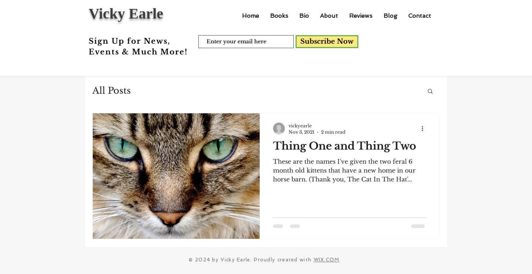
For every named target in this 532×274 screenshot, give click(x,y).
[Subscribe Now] (327, 41)
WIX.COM (327, 260)
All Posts (111, 90)
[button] (430, 92)
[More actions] (424, 128)
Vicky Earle (126, 13)
